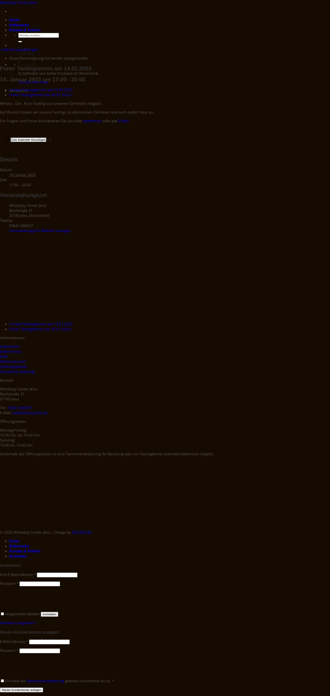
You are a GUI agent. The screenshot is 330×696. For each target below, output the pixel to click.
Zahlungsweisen (14, 366)
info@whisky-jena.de (29, 412)
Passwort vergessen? (17, 622)
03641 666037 (20, 407)
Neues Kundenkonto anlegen (21, 690)
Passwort (9, 583)
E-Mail (123, 120)
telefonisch (92, 120)
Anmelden (49, 614)
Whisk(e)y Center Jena (18, 2)
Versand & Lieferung (17, 371)
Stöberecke (19, 25)
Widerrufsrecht (13, 361)
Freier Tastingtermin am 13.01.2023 (41, 89)
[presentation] (31, 598)
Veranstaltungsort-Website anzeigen (40, 230)
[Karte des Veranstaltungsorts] (134, 277)
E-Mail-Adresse (14, 641)
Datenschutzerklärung (45, 680)
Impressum (9, 346)
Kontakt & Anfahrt (24, 30)
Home (14, 20)
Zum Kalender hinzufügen (28, 139)
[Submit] (20, 41)
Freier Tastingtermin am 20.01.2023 (41, 94)
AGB (3, 356)
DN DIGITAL (82, 532)
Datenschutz (10, 351)
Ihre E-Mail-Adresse (18, 574)
